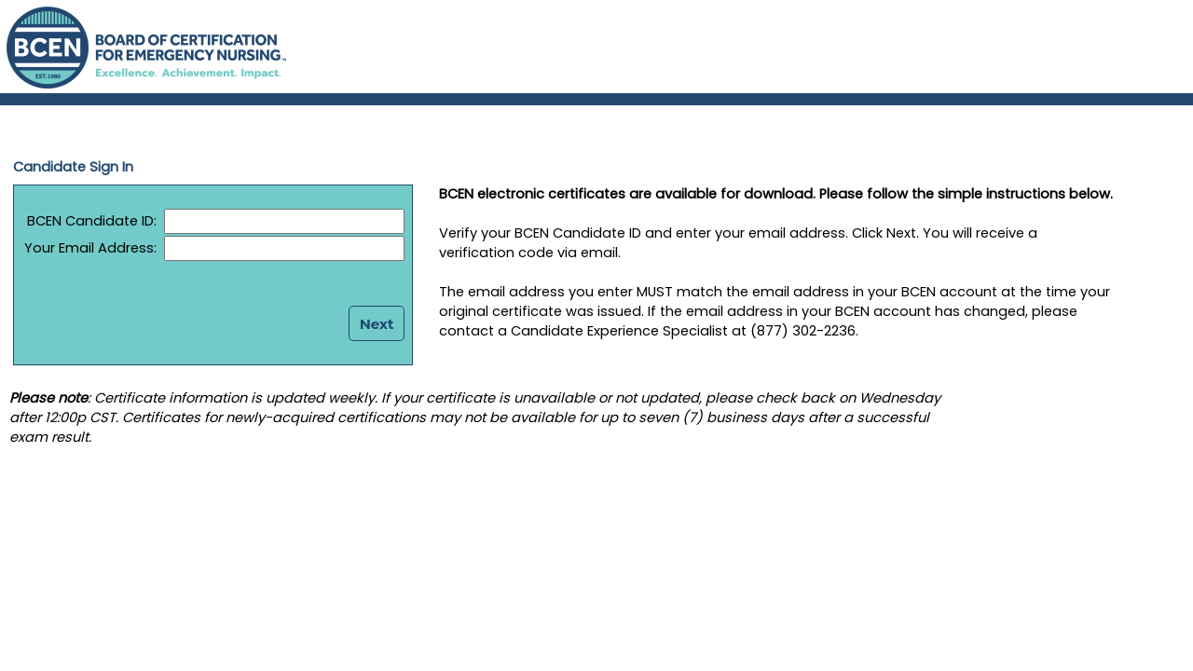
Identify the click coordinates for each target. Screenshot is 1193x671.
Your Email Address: (90, 248)
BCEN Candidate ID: (86, 221)
